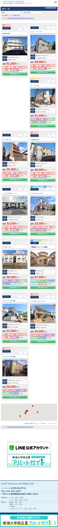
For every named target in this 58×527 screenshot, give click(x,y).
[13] (32, 18)
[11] (27, 18)
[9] (22, 18)
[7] (18, 18)
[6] (17, 18)
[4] (13, 18)
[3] (11, 18)
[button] (25, 414)
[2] (10, 18)
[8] (20, 18)
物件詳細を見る (15, 74)
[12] (29, 18)
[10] (24, 18)
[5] (15, 18)
